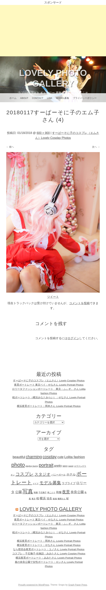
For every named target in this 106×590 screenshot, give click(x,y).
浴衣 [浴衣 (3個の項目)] (49, 498)
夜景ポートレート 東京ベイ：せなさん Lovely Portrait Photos (49, 384)
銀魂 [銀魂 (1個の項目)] (55, 499)
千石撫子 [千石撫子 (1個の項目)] (43, 492)
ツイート (53, 296)
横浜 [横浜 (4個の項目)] (43, 498)
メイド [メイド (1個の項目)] (36, 483)
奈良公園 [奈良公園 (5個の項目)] (77, 492)
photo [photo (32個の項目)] (18, 465)
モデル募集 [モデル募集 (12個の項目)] (50, 482)
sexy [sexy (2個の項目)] (65, 466)
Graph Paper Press (77, 585)
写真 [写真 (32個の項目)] (27, 491)
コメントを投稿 (79, 303)
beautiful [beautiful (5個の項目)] (19, 457)
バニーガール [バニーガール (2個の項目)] (58, 474)
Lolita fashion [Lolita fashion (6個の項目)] (74, 457)
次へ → (96, 146)
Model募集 (62, 98)
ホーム (13, 98)
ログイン (73, 338)
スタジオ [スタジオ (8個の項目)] (42, 474)
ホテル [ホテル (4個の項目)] (71, 474)
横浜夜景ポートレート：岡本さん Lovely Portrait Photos (49, 406)
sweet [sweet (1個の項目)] (70, 466)
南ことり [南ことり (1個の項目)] (51, 492)
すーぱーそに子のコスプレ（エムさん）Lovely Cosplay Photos (49, 380)
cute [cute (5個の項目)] (60, 457)
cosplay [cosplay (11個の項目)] (50, 456)
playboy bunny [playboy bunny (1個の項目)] (31, 466)
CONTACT (37, 98)
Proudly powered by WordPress (33, 585)
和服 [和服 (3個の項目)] (59, 492)
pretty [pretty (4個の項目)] (58, 465)
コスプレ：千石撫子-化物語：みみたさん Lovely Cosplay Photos (48, 553)
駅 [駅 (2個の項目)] (67, 498)
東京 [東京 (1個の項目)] (34, 499)
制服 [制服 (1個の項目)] (36, 492)
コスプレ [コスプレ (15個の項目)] (24, 473)
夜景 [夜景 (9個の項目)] (66, 492)
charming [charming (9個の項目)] (34, 457)
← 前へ (10, 146)
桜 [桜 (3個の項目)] (37, 498)
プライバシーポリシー (85, 98)
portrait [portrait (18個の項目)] (46, 465)
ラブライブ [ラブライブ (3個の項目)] (69, 483)
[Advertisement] (53, 30)
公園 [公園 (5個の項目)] (18, 492)
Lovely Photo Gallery (51, 509)
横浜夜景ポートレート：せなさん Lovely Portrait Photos (49, 545)
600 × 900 (43, 132)
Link (49, 98)
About (24, 98)
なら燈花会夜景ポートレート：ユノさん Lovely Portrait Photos (48, 549)
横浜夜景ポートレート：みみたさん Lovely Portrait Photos (49, 557)
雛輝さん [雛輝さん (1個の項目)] (62, 499)
